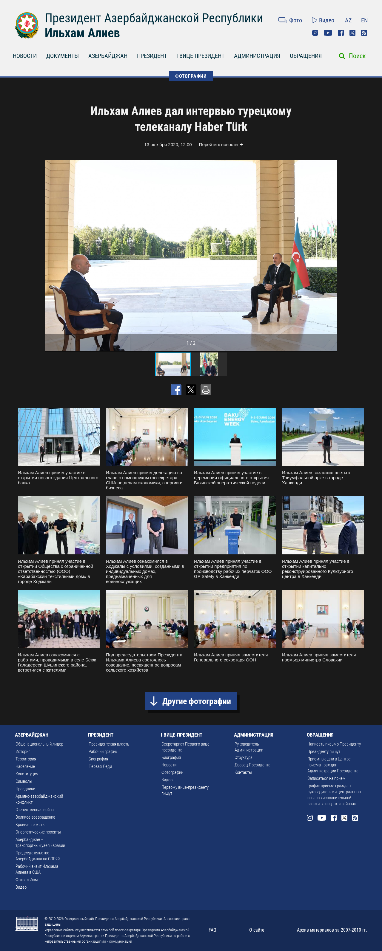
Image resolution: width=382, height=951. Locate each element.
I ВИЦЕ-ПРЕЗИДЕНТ (200, 55)
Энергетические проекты (38, 832)
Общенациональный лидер (39, 744)
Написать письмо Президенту (334, 744)
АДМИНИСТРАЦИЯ (257, 55)
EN (364, 20)
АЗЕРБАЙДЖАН (107, 55)
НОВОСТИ (25, 55)
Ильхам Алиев (82, 33)
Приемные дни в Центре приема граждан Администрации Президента (332, 765)
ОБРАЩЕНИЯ (306, 55)
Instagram (315, 33)
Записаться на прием (326, 778)
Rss (364, 33)
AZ (348, 20)
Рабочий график (103, 751)
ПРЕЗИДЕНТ (152, 55)
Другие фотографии (196, 701)
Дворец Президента (252, 765)
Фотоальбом (27, 879)
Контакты (243, 772)
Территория (26, 759)
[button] (332, 255)
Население (25, 766)
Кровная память (30, 824)
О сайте (256, 930)
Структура (243, 757)
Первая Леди (100, 766)
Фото (295, 20)
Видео (326, 20)
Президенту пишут (323, 751)
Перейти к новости (218, 144)
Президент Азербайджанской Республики (154, 18)
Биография (98, 759)
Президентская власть (109, 744)
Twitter (352, 33)
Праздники (25, 788)
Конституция (27, 774)
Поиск (357, 56)
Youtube (328, 33)
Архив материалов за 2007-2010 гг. (332, 930)
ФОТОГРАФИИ (191, 76)
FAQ (212, 930)
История (23, 751)
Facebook (341, 33)
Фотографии (172, 772)
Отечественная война (35, 809)
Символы (24, 781)
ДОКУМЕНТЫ (62, 55)
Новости (168, 765)
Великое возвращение (35, 817)
